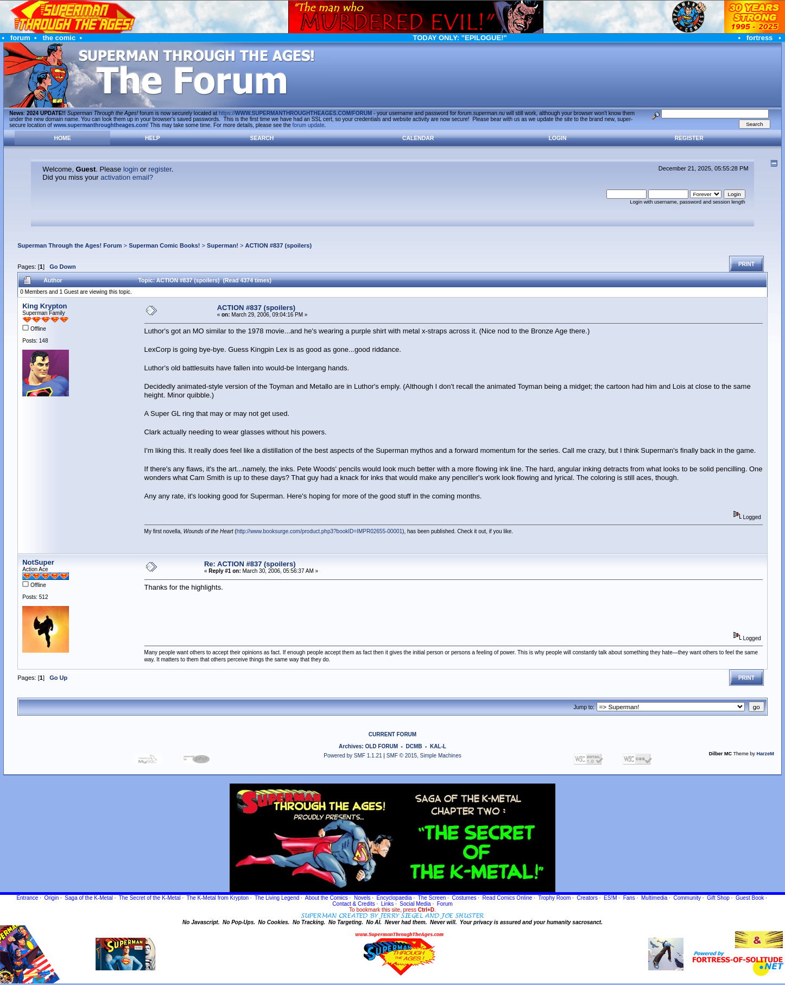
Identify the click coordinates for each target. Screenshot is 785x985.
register (160, 169)
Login (558, 138)
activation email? (126, 177)
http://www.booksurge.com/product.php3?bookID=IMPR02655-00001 (319, 531)
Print (746, 264)
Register (689, 138)
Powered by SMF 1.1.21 (353, 756)
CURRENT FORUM (392, 734)
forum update (309, 125)
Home (62, 138)
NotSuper (38, 562)
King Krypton (44, 306)
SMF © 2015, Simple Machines (424, 756)
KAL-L (438, 746)
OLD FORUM (381, 746)
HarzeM (765, 753)
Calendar (418, 138)
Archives (350, 746)
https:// (295, 113)
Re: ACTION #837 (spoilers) (250, 564)
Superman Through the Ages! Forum (69, 245)
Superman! (222, 245)
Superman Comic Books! (164, 245)
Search (262, 138)
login (130, 169)
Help (152, 138)
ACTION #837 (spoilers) (278, 245)
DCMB (414, 746)
